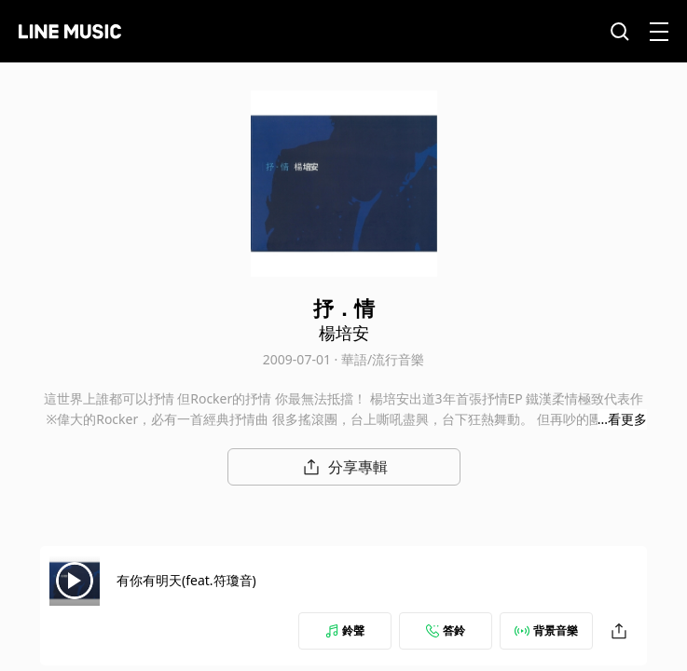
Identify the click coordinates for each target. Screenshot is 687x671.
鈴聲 (344, 630)
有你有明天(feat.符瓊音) (186, 580)
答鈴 (445, 630)
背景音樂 (546, 630)
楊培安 (344, 333)
